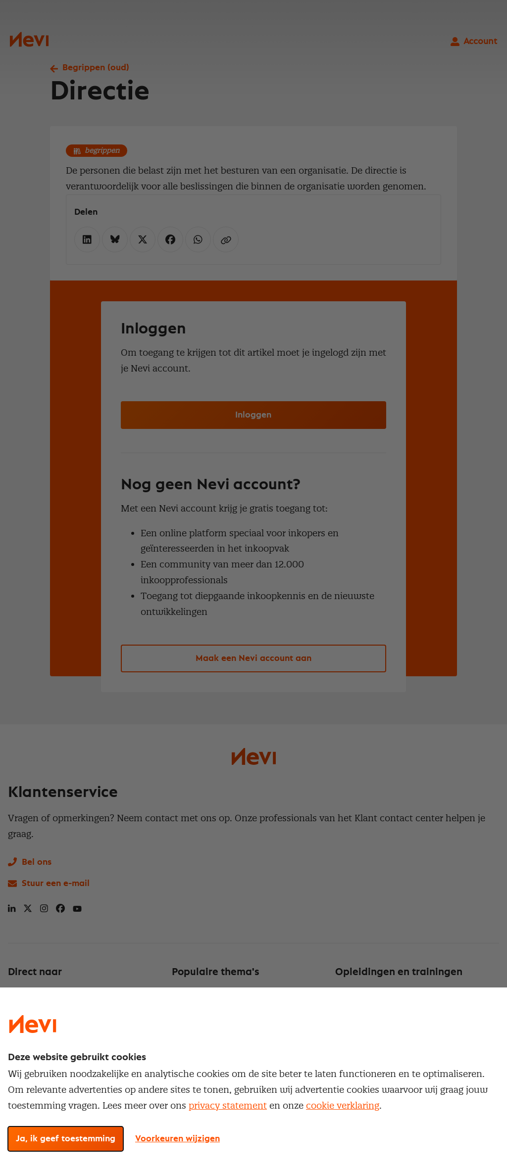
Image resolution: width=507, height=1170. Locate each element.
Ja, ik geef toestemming (65, 1138)
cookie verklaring (342, 1105)
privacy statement (228, 1105)
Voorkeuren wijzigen (177, 1138)
